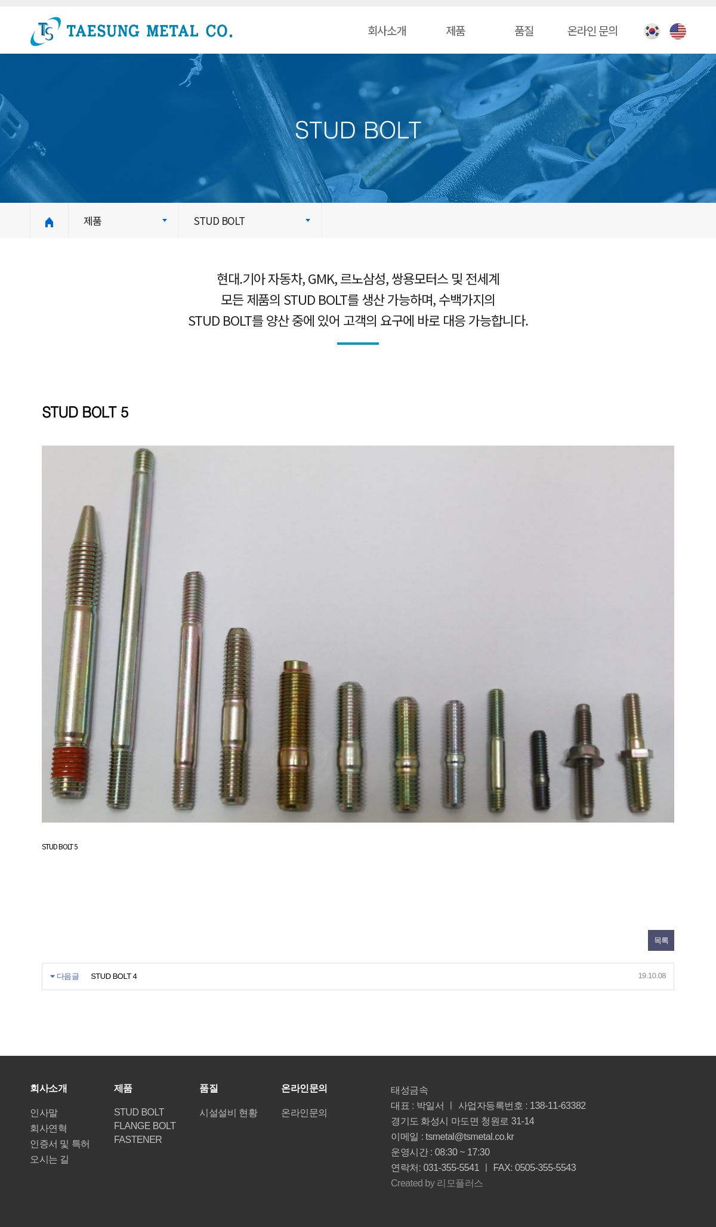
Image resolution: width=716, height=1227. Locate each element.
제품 (455, 30)
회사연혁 (48, 1128)
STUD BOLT (139, 1112)
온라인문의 (304, 1113)
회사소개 (387, 30)
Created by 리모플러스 (437, 1183)
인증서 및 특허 (60, 1144)
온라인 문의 (592, 30)
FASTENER (138, 1140)
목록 (661, 940)
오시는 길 (49, 1159)
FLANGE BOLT (145, 1126)
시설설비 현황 (228, 1113)
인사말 (44, 1113)
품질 (523, 30)
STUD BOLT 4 (114, 976)
